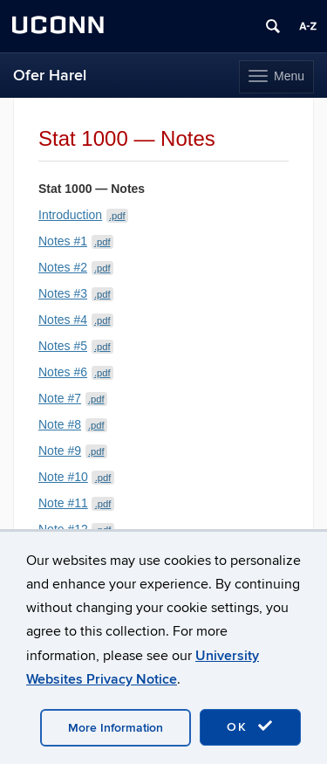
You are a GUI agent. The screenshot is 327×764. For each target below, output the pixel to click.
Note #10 (76, 477)
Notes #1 (75, 241)
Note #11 (76, 503)
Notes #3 (75, 293)
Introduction (83, 215)
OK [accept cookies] (250, 726)
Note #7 (72, 398)
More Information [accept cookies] (115, 727)
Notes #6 (75, 372)
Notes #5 (75, 346)
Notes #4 (75, 320)
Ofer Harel (49, 75)
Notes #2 (75, 267)
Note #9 (72, 451)
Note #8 (72, 424)
